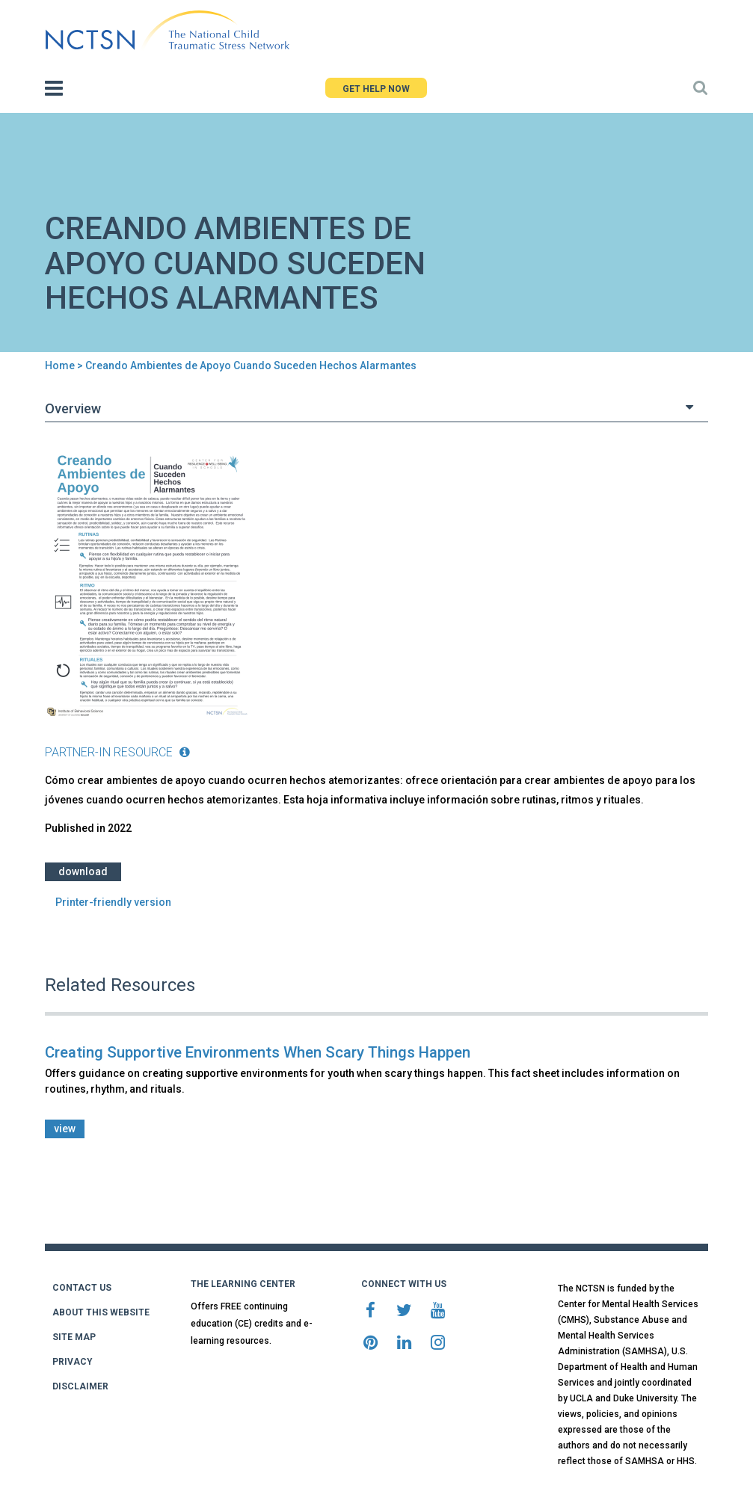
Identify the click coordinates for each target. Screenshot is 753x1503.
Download (83, 871)
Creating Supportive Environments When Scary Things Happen (257, 1052)
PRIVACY (72, 1362)
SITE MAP (74, 1337)
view (65, 1129)
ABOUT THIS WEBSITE (101, 1312)
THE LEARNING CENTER (243, 1284)
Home (60, 365)
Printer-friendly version (113, 902)
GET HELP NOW (376, 89)
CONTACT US (81, 1288)
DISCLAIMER (80, 1386)
